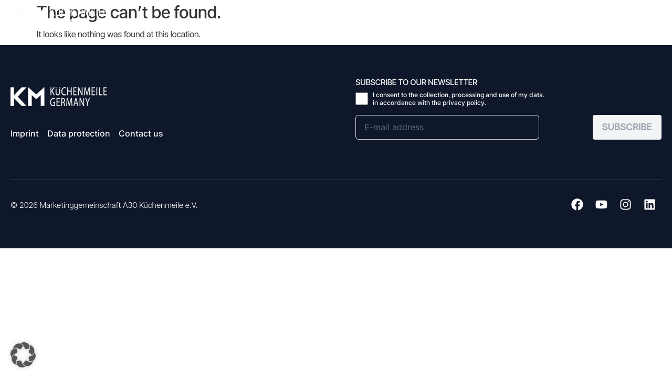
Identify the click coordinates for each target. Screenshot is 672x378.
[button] (652, 15)
